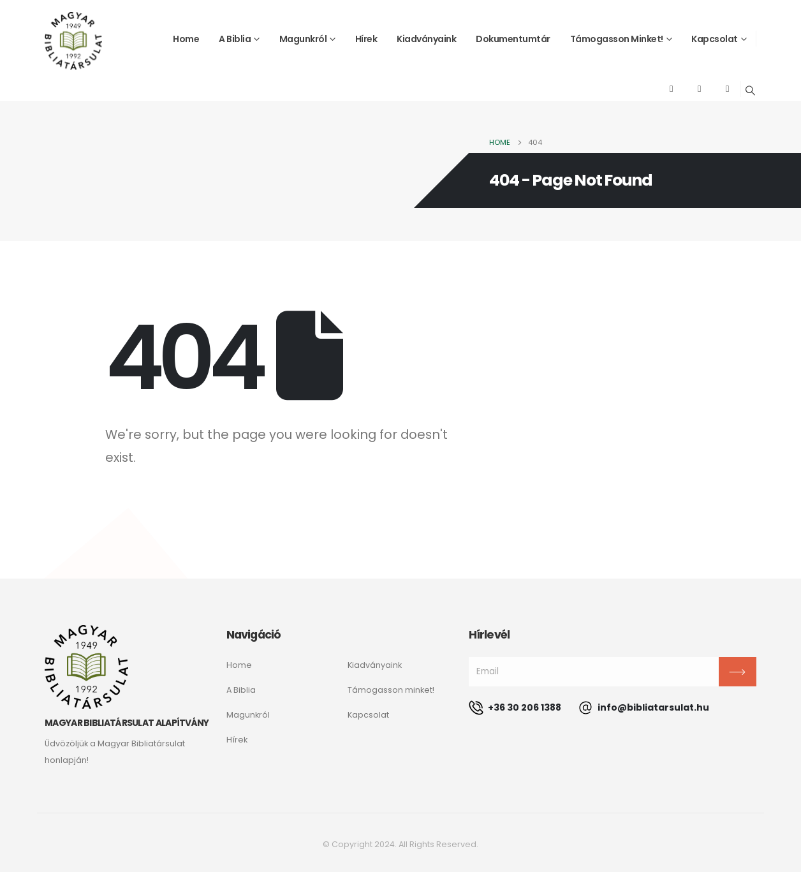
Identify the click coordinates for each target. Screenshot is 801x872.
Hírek (366, 39)
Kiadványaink (426, 39)
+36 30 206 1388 (515, 707)
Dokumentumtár (513, 39)
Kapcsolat (714, 39)
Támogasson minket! (616, 39)
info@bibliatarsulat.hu (643, 707)
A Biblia (235, 39)
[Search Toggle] (750, 90)
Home (186, 39)
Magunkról (303, 39)
